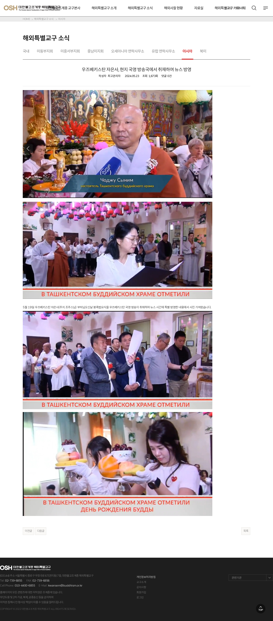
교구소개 (141, 582)
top (260, 610)
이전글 (28, 531)
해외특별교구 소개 (104, 8)
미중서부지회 (70, 51)
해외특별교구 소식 (140, 8)
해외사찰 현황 (173, 8)
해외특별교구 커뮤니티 (230, 8)
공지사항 (141, 587)
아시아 (61, 19)
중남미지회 (95, 51)
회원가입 (141, 592)
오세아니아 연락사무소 (127, 51)
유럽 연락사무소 (163, 51)
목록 (245, 531)
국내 (26, 51)
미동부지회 (45, 51)
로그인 (140, 597)
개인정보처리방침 (145, 577)
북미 (203, 51)
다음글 (40, 531)
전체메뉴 (265, 8)
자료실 (198, 8)
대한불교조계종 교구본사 (63, 8)
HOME (26, 19)
